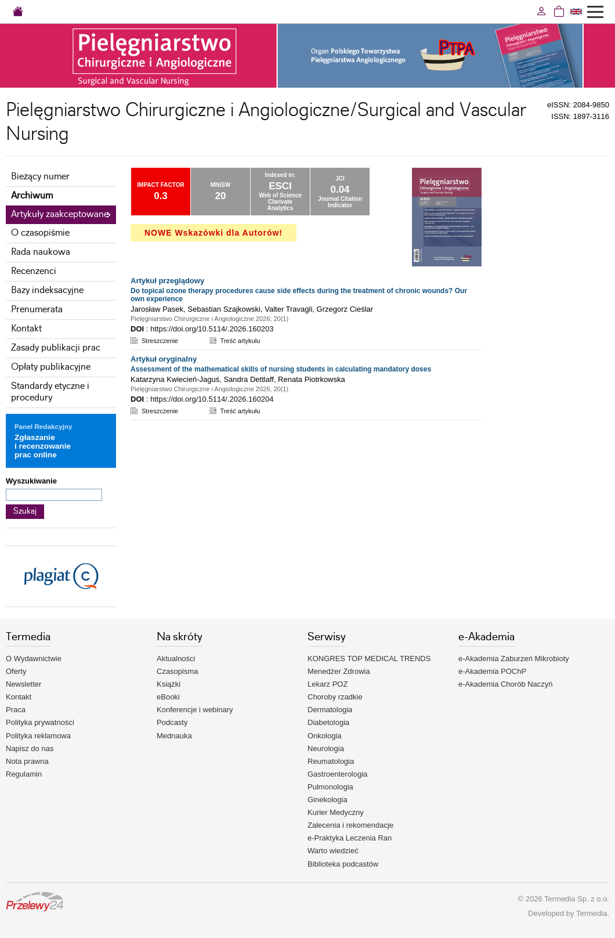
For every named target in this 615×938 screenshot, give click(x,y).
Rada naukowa (40, 252)
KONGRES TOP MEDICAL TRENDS (369, 658)
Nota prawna (27, 761)
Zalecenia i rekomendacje (350, 825)
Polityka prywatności (40, 722)
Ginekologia (328, 799)
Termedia (591, 913)
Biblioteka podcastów (343, 864)
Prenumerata (37, 310)
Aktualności (176, 658)
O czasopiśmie (40, 233)
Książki (168, 684)
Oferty (16, 671)
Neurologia (326, 748)
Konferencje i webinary (195, 709)
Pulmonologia (330, 786)
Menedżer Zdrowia (339, 671)
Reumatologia (331, 761)
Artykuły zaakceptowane (59, 214)
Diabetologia (328, 722)
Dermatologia (330, 709)
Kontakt (26, 329)
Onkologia (325, 735)
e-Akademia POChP (492, 671)
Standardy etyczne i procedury (50, 392)
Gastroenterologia (337, 774)
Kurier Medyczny (336, 812)
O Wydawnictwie (34, 658)
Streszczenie (160, 340)
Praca (16, 709)
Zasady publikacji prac (55, 348)
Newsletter (23, 684)
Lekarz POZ (328, 684)
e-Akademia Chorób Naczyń (505, 684)
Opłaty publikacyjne (51, 367)
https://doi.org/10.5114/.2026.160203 (212, 328)
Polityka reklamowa (38, 735)
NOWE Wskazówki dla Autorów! (213, 232)
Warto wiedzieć (333, 850)
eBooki (168, 696)
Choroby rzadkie (335, 696)
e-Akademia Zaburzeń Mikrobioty (513, 658)
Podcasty (172, 722)
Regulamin (24, 774)
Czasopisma (177, 671)
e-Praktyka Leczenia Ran (350, 838)
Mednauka (174, 735)
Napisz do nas (29, 748)
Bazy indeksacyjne (47, 290)
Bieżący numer (40, 177)
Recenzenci (33, 271)
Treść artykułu (240, 340)
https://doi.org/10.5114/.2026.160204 (212, 399)
